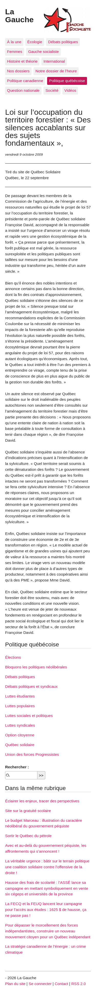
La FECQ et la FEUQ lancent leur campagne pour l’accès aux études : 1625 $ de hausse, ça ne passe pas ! (45, 909)
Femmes (14, 51)
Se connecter (40, 983)
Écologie (34, 42)
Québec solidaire (19, 745)
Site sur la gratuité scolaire (28, 810)
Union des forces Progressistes (32, 754)
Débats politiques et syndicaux (31, 686)
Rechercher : (17, 767)
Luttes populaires (20, 706)
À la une (14, 42)
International (54, 61)
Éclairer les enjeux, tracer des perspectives (42, 801)
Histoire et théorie (22, 61)
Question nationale (23, 90)
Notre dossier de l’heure (56, 71)
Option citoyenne (19, 735)
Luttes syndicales (20, 725)
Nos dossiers (18, 71)
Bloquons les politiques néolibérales (36, 667)
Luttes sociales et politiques (29, 715)
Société (51, 90)
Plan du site (15, 983)
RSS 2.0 (78, 983)
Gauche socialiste (43, 51)
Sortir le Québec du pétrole (28, 836)
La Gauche (19, 15)
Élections (13, 657)
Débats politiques (63, 42)
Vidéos (70, 90)
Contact (61, 983)
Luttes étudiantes (20, 696)
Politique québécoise (67, 80)
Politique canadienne (25, 80)
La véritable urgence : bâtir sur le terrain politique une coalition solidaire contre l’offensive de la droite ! (47, 867)
